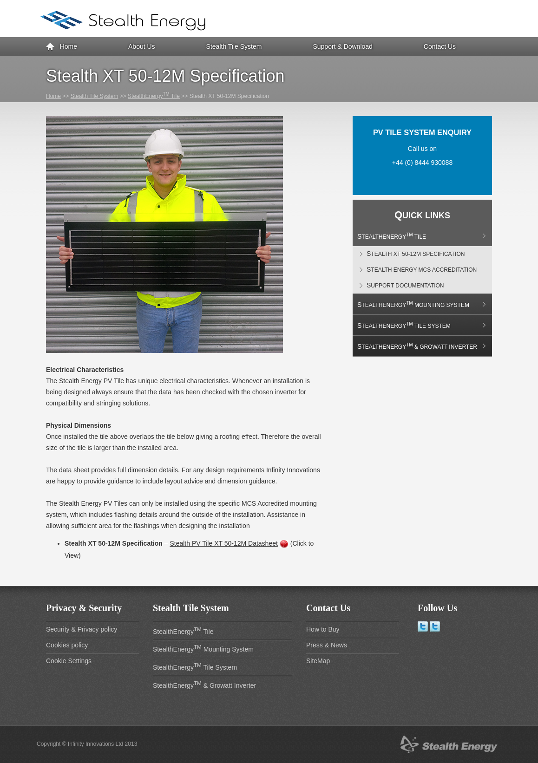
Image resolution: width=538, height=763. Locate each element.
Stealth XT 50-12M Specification (416, 253)
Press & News (326, 645)
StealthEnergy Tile (154, 96)
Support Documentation (405, 285)
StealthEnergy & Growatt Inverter (417, 346)
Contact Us (440, 46)
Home (61, 47)
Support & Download (342, 46)
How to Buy (323, 629)
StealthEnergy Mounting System (413, 304)
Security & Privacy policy (81, 629)
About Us (141, 46)
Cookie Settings (69, 661)
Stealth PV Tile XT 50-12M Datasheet (223, 543)
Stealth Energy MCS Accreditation (422, 269)
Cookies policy (67, 645)
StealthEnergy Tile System (404, 325)
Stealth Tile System (234, 46)
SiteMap (318, 661)
